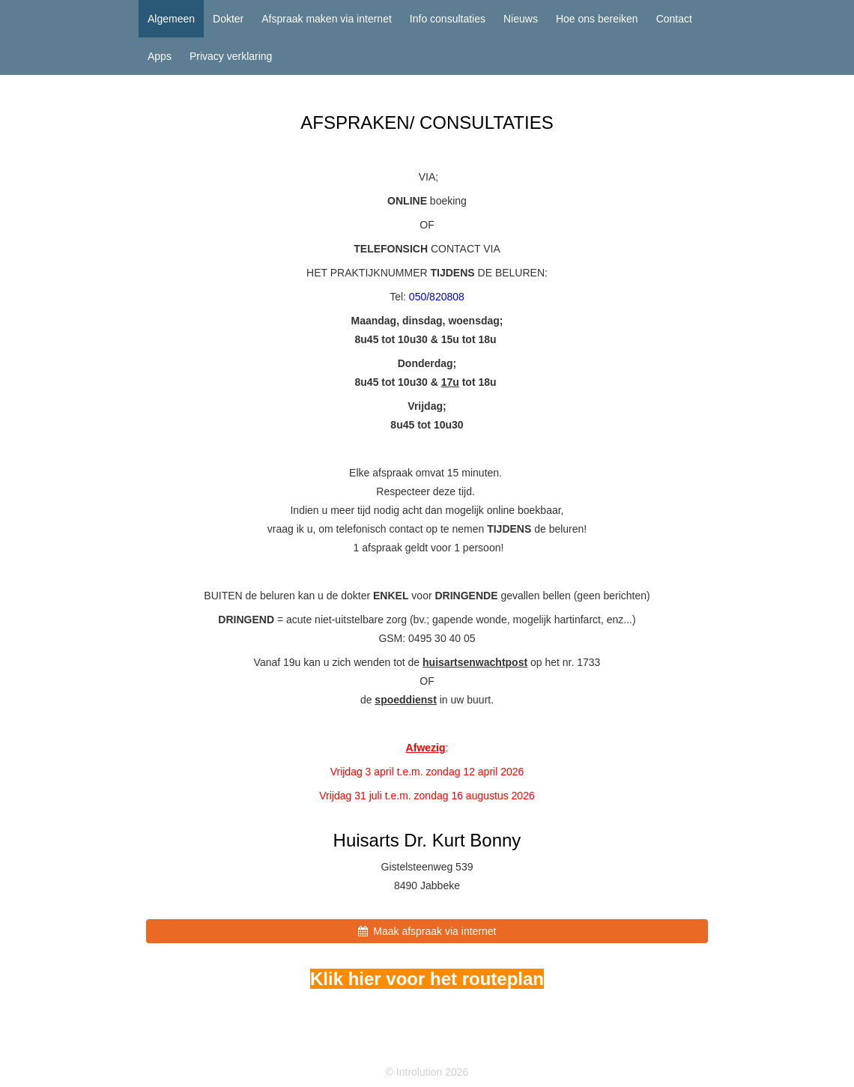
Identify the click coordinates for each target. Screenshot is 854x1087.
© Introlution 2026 (427, 1072)
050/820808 (436, 297)
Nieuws (520, 19)
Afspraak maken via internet (326, 19)
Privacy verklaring (231, 56)
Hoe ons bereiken (597, 19)
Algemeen (171, 19)
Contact (674, 19)
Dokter (228, 19)
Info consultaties (447, 19)
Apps (160, 56)
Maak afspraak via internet (427, 931)
